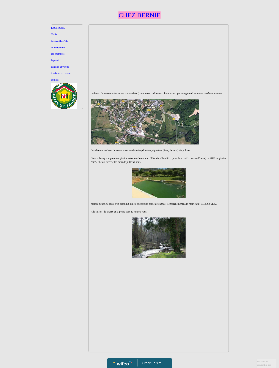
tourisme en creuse (61, 73)
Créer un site (151, 363)
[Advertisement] (67, 197)
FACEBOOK (58, 27)
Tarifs (54, 34)
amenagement (58, 47)
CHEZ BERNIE (59, 40)
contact (55, 79)
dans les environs (60, 66)
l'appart (55, 60)
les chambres (58, 53)
